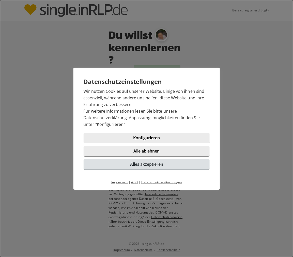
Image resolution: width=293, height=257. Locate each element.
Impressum (119, 182)
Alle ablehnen (146, 151)
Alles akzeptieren (146, 164)
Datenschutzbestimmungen (161, 182)
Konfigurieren (110, 124)
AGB (134, 182)
